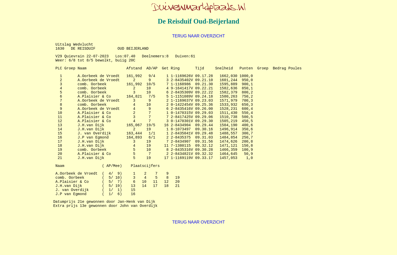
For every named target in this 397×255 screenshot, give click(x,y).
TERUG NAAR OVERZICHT (198, 36)
